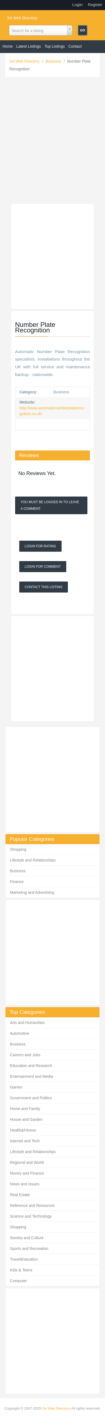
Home (7, 46)
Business (54, 61)
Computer (18, 1281)
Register (95, 4)
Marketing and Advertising (32, 892)
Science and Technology (31, 1216)
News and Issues (24, 1184)
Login (77, 4)
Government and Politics (31, 1098)
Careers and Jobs (25, 1055)
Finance (17, 881)
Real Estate (20, 1195)
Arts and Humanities (27, 1022)
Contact (75, 46)
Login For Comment (43, 567)
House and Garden (26, 1119)
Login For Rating (40, 546)
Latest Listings (28, 46)
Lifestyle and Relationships (33, 860)
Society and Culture (26, 1238)
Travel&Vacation (24, 1259)
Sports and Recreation (29, 1248)
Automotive (19, 1033)
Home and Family (25, 1108)
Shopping (18, 849)
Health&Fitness (23, 1130)
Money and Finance (27, 1173)
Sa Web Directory (56, 1408)
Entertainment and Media (31, 1076)
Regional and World (27, 1162)
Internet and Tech (25, 1141)
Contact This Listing (43, 587)
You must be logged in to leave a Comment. (50, 505)
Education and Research (31, 1065)
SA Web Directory (22, 18)
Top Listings (55, 46)
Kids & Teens (21, 1270)
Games (16, 1087)
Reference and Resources (32, 1205)
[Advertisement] (52, 141)
